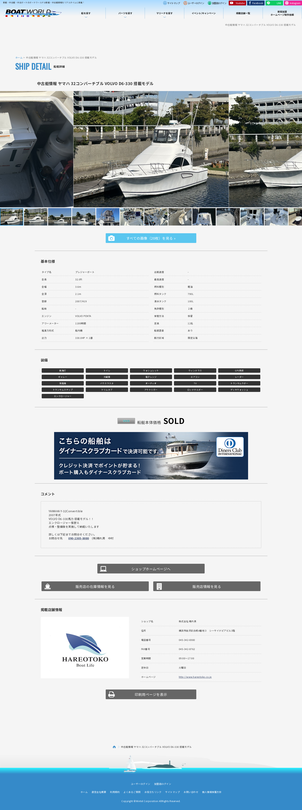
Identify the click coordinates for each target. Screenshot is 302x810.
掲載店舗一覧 (243, 13)
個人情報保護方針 (212, 792)
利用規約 (115, 792)
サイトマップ (173, 3)
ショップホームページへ (151, 568)
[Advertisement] (151, 40)
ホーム (19, 57)
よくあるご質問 (132, 792)
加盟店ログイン (219, 3)
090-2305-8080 (78, 538)
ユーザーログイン (196, 3)
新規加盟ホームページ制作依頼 (282, 13)
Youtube (240, 3)
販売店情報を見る (206, 586)
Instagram (295, 3)
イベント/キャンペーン (204, 13)
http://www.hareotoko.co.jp (195, 676)
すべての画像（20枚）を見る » (151, 238)
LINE (279, 3)
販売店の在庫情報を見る (95, 586)
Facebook (257, 3)
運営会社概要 (99, 792)
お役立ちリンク (153, 792)
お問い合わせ (191, 792)
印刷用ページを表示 (151, 694)
